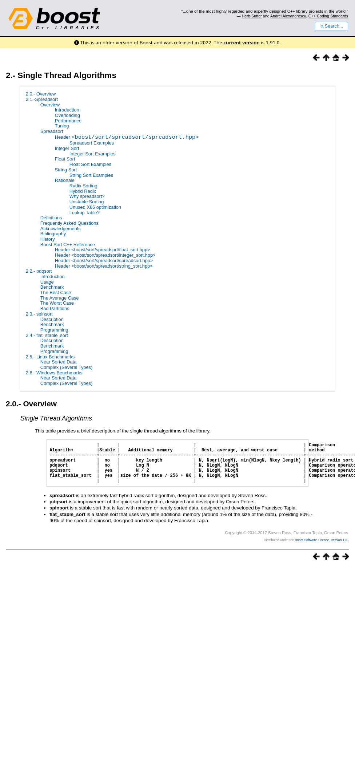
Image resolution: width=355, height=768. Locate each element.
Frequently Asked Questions (69, 223)
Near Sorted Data (58, 362)
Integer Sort (67, 148)
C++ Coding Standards (328, 16)
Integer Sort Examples (92, 154)
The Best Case (55, 292)
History (47, 239)
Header (127, 138)
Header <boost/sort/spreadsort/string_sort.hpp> (104, 266)
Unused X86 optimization (95, 207)
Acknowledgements (60, 228)
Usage (47, 282)
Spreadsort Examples (91, 143)
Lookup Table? (84, 212)
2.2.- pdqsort (39, 271)
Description (52, 319)
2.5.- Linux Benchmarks (50, 356)
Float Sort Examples (90, 164)
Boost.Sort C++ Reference (67, 244)
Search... (331, 26)
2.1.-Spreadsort (42, 99)
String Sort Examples (91, 175)
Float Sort (65, 159)
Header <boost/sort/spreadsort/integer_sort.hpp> (105, 255)
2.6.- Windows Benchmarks (54, 372)
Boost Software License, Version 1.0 (321, 548)
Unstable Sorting (86, 201)
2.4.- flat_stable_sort (47, 335)
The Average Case (59, 298)
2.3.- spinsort (39, 314)
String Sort (66, 169)
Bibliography (53, 233)
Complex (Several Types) (66, 367)
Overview (50, 104)
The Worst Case (57, 303)
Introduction (67, 110)
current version (241, 42)
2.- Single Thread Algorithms (61, 75)
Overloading (67, 115)
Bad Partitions (54, 308)
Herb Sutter (252, 16)
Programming (54, 330)
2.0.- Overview (41, 94)
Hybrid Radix (82, 191)
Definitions (51, 217)
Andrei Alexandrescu (288, 16)
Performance (68, 120)
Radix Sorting (83, 185)
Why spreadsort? (87, 196)
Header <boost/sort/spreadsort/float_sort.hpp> (102, 249)
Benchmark (52, 287)
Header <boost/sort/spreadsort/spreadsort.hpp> (104, 260)
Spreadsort (51, 131)
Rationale (65, 180)
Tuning (62, 126)
